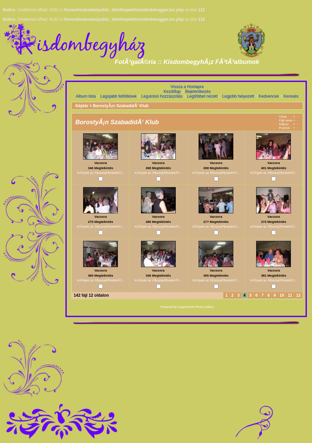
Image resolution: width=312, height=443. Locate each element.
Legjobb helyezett (238, 96)
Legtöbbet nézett (202, 96)
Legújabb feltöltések (118, 96)
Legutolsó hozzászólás (162, 96)
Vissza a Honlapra (187, 86)
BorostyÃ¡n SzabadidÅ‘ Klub (121, 105)
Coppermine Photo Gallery (195, 307)
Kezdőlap (172, 91)
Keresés (290, 96)
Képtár (81, 105)
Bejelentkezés (198, 91)
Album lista (86, 96)
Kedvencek (269, 96)
